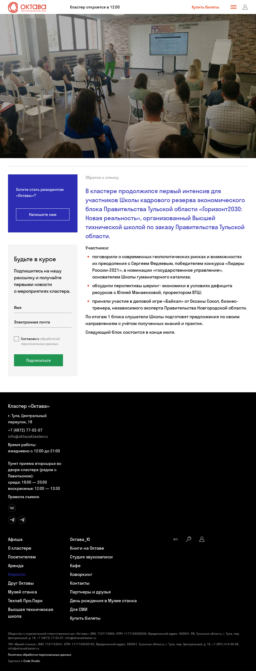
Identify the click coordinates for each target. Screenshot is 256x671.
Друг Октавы (21, 583)
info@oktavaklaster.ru (28, 436)
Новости (17, 574)
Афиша (15, 539)
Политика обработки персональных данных (39, 654)
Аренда (16, 565)
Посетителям (22, 557)
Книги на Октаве (87, 548)
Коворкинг (81, 574)
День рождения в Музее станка (103, 600)
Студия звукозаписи (91, 557)
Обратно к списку (102, 177)
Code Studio (32, 661)
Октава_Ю (80, 539)
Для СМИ (79, 609)
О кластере (19, 548)
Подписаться (38, 360)
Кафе (75, 565)
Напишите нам (42, 214)
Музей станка (22, 592)
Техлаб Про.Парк (25, 600)
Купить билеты (205, 7)
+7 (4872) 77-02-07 (25, 430)
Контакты (80, 583)
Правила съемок (24, 496)
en (175, 538)
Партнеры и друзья (90, 592)
